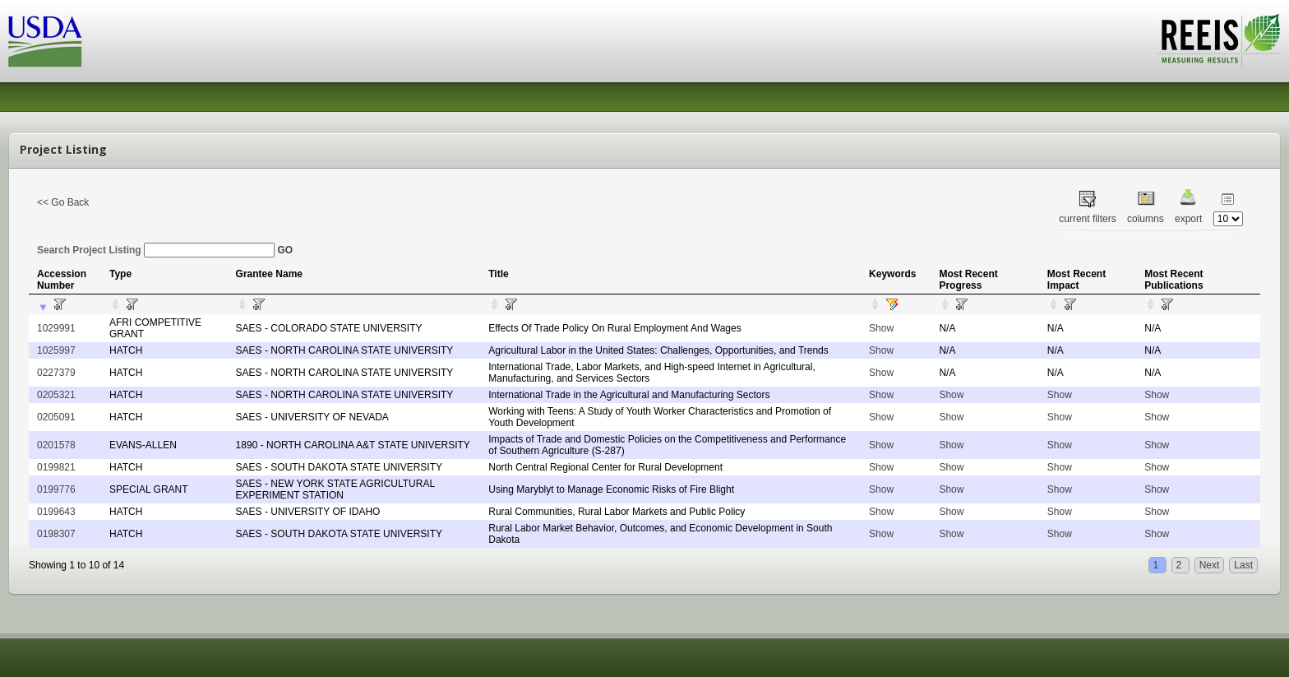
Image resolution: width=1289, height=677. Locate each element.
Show (881, 328)
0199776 (56, 489)
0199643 (56, 511)
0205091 (56, 417)
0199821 (56, 467)
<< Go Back (63, 202)
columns (1145, 219)
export (1188, 219)
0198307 (56, 534)
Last (1243, 565)
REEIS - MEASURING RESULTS (1219, 40)
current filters (1087, 219)
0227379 (56, 372)
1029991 (56, 328)
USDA (45, 41)
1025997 (56, 350)
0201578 (56, 445)
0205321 (56, 395)
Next (1209, 565)
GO (285, 250)
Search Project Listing (156, 250)
